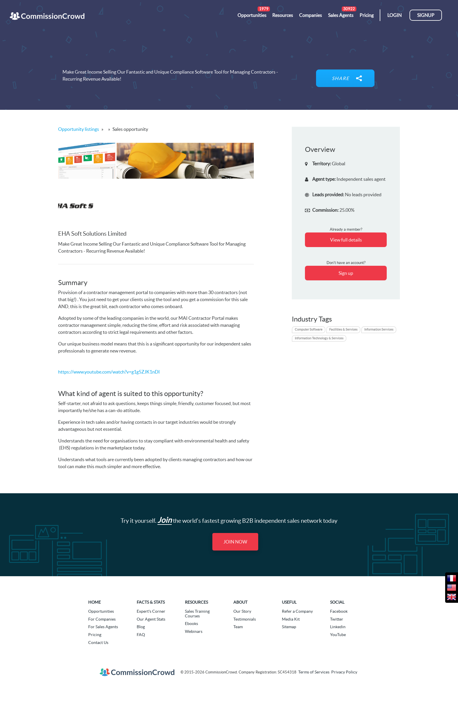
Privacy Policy (344, 672)
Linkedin (338, 626)
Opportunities (101, 611)
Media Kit (291, 619)
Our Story (242, 611)
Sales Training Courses (197, 613)
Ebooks (191, 623)
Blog (141, 626)
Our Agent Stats (151, 619)
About (240, 602)
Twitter (336, 619)
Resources (196, 602)
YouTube (338, 634)
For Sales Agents (103, 626)
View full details (346, 239)
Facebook (339, 611)
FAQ (141, 634)
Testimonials (244, 619)
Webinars (193, 631)
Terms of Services (313, 672)
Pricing (94, 634)
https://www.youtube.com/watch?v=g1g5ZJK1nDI (109, 371)
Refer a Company (297, 611)
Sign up (346, 273)
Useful (289, 602)
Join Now (235, 541)
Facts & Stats (151, 602)
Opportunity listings (78, 129)
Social (337, 602)
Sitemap (289, 626)
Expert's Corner (151, 611)
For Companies (102, 619)
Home (94, 602)
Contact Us (98, 642)
